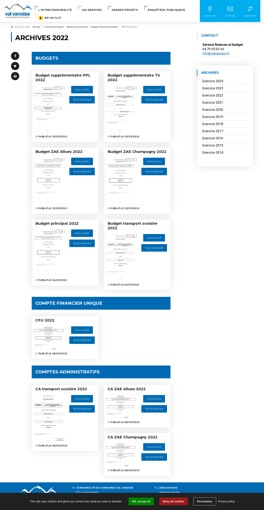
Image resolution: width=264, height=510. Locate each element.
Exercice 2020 (212, 110)
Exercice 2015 (212, 145)
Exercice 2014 (212, 152)
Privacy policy (226, 501)
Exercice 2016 (212, 138)
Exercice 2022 (212, 95)
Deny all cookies (173, 501)
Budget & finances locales (104, 27)
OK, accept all (141, 501)
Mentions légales (170, 492)
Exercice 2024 (212, 81)
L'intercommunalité (54, 27)
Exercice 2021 (212, 102)
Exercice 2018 (212, 124)
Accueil (36, 27)
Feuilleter (82, 89)
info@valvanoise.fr (216, 53)
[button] (55, 10)
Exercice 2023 (212, 88)
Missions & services (77, 27)
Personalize (204, 501)
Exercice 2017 (212, 131)
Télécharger (82, 99)
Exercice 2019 (212, 117)
